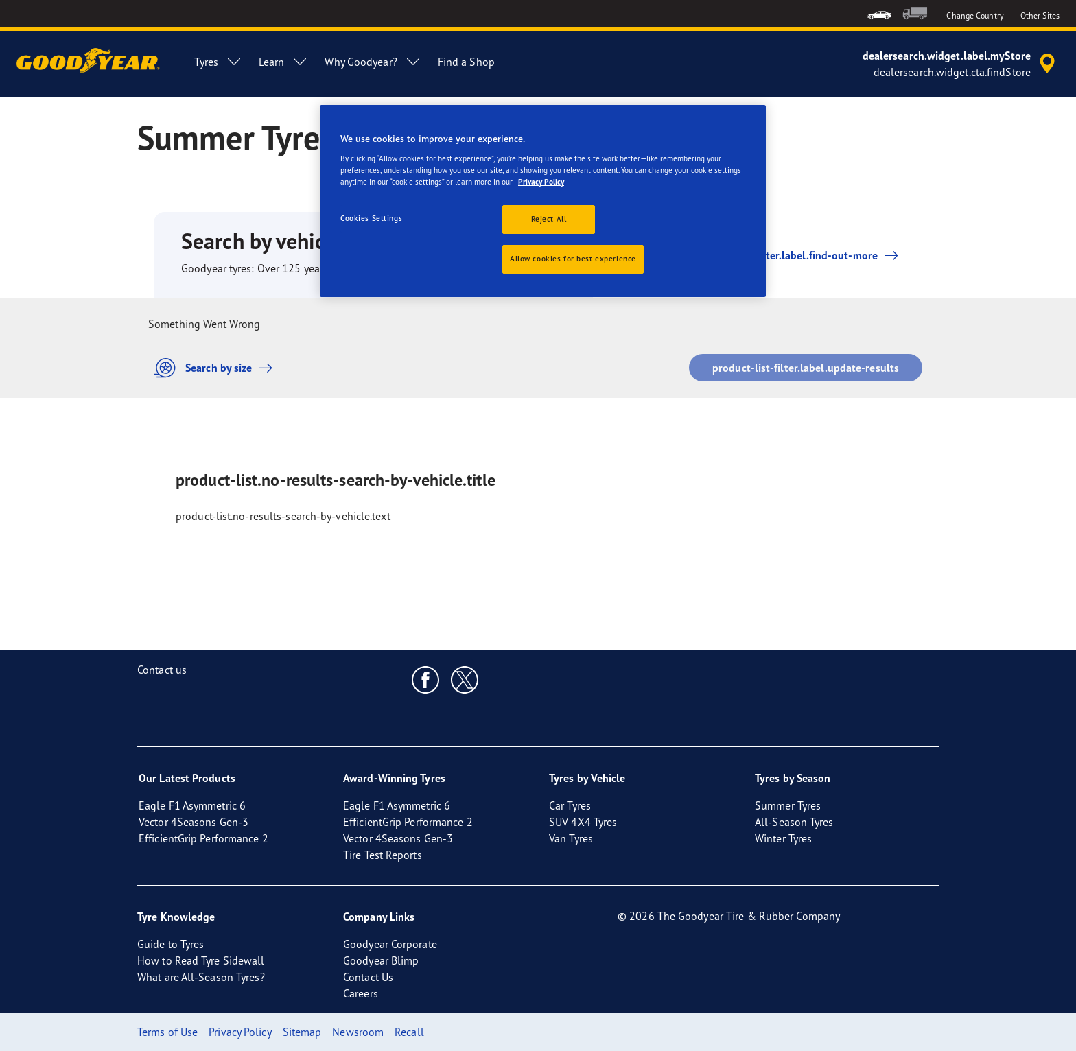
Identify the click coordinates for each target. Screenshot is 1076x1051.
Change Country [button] (974, 15)
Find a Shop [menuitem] (466, 62)
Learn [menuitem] (284, 62)
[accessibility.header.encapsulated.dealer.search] (961, 63)
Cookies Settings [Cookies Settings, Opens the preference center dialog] (371, 218)
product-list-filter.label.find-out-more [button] (782, 255)
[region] (543, 201)
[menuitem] (879, 13)
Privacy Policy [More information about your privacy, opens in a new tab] (541, 182)
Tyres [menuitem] (218, 62)
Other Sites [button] (1040, 15)
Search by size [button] (216, 368)
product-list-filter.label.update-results (805, 368)
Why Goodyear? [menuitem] (373, 62)
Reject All (549, 219)
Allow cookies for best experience (573, 258)
